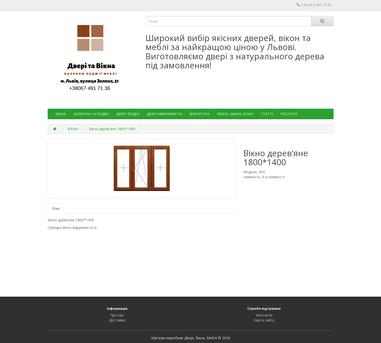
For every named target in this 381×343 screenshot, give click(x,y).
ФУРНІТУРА (199, 113)
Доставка (117, 320)
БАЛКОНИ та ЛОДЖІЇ (91, 113)
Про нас (117, 315)
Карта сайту (264, 320)
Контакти (264, 315)
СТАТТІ (267, 113)
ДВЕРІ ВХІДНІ (127, 113)
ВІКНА (60, 113)
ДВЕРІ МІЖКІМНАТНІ (164, 113)
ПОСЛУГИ (288, 113)
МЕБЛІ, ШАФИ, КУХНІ (235, 113)
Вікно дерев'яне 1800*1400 (112, 128)
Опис (56, 208)
